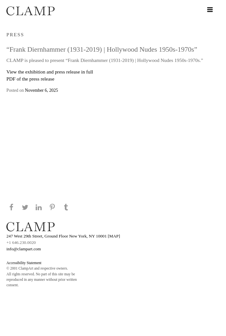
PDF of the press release (30, 79)
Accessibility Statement (23, 263)
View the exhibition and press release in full (49, 71)
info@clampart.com (23, 248)
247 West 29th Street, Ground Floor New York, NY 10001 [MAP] (63, 236)
